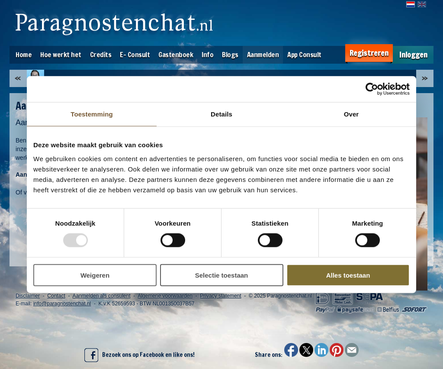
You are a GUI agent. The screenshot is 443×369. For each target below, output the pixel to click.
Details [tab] (221, 114)
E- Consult (135, 54)
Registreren (369, 53)
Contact (56, 296)
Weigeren (94, 274)
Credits (101, 54)
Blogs (230, 54)
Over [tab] (351, 114)
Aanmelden (263, 54)
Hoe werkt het (60, 54)
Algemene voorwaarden (165, 296)
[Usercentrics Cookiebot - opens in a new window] (372, 89)
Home (24, 54)
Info (207, 54)
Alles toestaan (348, 274)
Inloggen (413, 54)
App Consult (304, 54)
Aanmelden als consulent (101, 296)
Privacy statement (220, 296)
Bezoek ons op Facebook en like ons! (139, 355)
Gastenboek (175, 54)
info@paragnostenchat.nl (62, 304)
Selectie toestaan (221, 274)
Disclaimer (28, 296)
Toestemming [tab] (92, 114)
